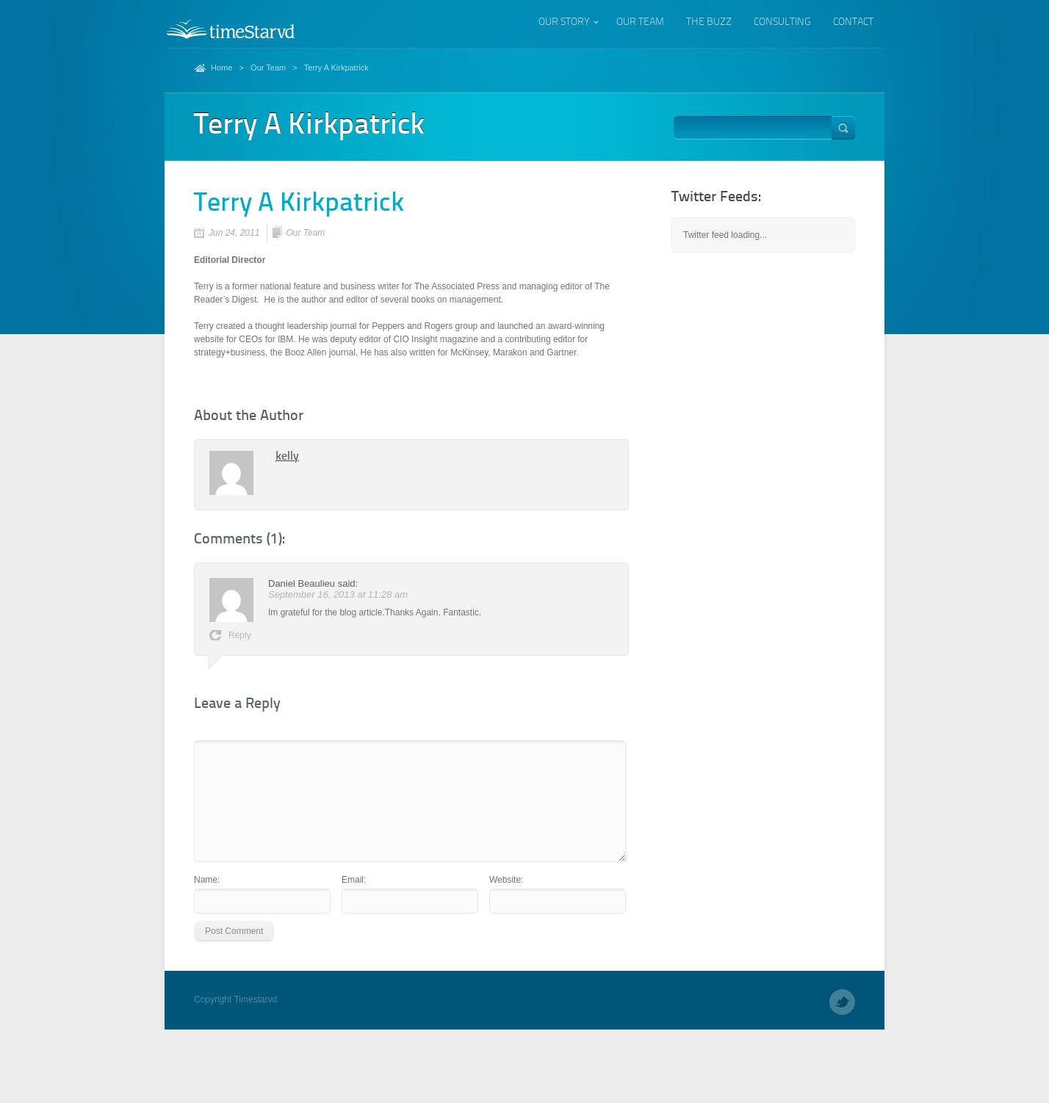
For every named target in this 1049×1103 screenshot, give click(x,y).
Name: (207, 880)
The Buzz (709, 22)
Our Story (563, 24)
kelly (287, 457)
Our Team (640, 22)
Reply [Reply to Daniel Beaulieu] (239, 635)
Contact (853, 22)
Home (221, 67)
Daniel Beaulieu (301, 583)
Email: (354, 880)
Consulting (782, 22)
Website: (506, 880)
